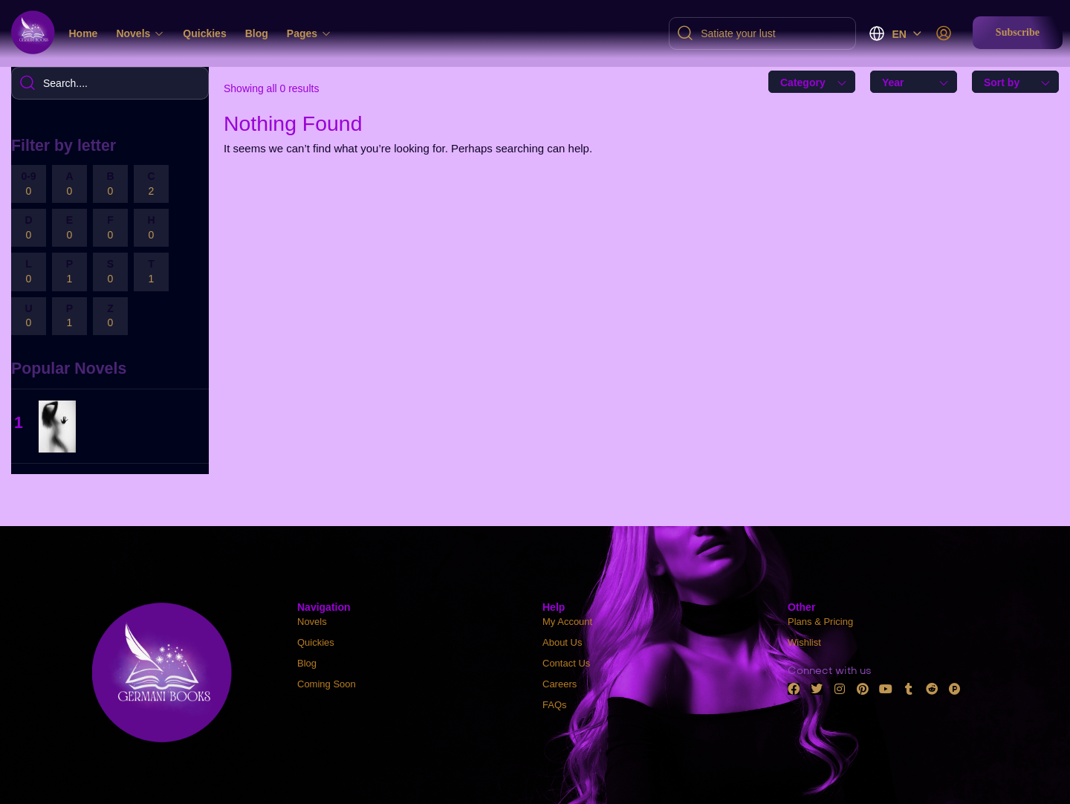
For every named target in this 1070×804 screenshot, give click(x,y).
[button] (1018, 32)
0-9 (28, 184)
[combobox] (811, 82)
